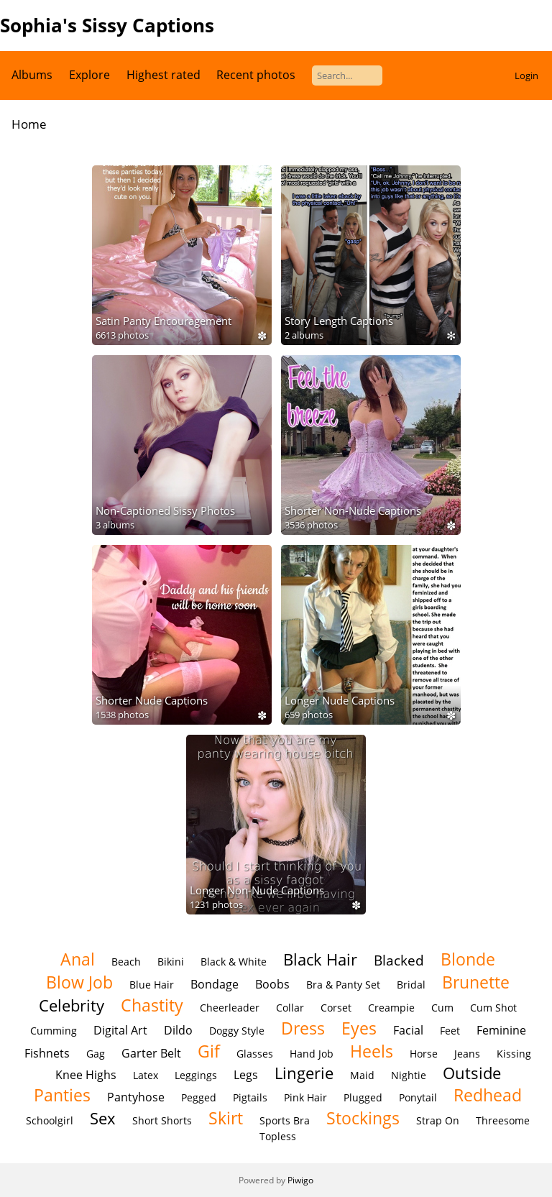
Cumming (53, 1030)
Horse (424, 1053)
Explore (89, 75)
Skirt (225, 1117)
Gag (95, 1053)
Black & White (234, 961)
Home (29, 124)
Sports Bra (284, 1120)
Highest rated (163, 75)
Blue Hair (151, 984)
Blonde (468, 959)
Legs (246, 1075)
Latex (145, 1075)
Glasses (254, 1053)
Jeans (467, 1053)
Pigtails (250, 1097)
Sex (103, 1118)
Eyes (359, 1028)
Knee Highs (85, 1075)
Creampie (391, 1007)
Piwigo (300, 1180)
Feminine (501, 1030)
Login (526, 75)
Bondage (214, 984)
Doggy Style (236, 1030)
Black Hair (320, 959)
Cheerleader (229, 1007)
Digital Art (120, 1030)
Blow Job (79, 982)
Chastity (152, 1005)
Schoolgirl (49, 1120)
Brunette (476, 982)
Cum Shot (493, 1007)
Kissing (514, 1053)
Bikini (170, 961)
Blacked (399, 960)
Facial (408, 1030)
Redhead (488, 1094)
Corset (336, 1007)
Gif (209, 1051)
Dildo (178, 1030)
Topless (277, 1136)
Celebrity (71, 1005)
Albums (32, 75)
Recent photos (255, 75)
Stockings (363, 1117)
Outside (472, 1073)
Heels (371, 1051)
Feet (450, 1030)
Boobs (272, 984)
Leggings (196, 1075)
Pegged (198, 1097)
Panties (62, 1094)
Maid (362, 1075)
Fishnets (47, 1053)
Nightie (408, 1075)
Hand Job (312, 1053)
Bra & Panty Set (343, 984)
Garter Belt (151, 1053)
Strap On (437, 1120)
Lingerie (304, 1073)
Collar (290, 1007)
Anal (77, 959)
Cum (442, 1007)
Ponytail (418, 1097)
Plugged (363, 1097)
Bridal (411, 984)
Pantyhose (136, 1097)
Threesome (503, 1120)
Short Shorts (162, 1120)
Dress (303, 1028)
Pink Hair (305, 1097)
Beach (126, 961)
